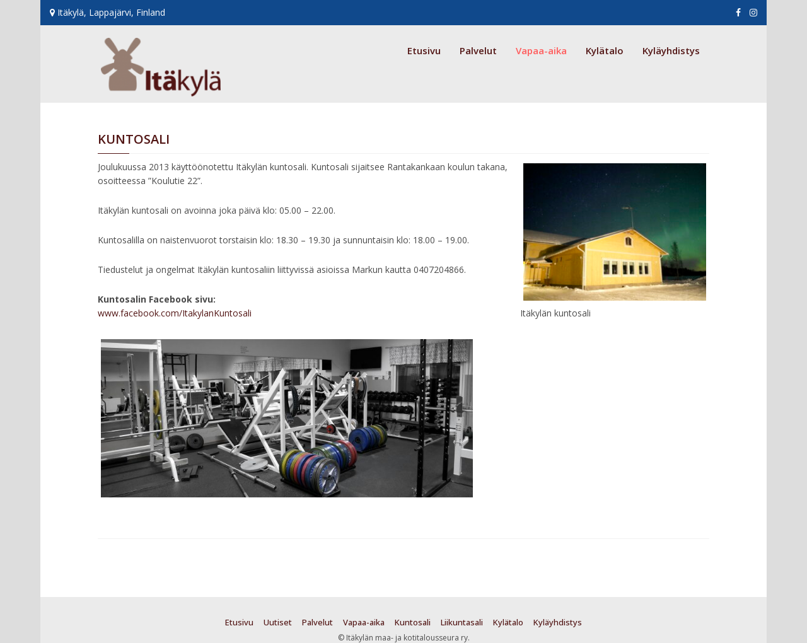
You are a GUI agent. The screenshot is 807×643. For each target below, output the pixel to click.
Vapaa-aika (541, 50)
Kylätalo (605, 50)
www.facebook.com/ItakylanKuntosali (175, 313)
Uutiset (278, 622)
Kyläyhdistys (671, 50)
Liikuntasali (462, 622)
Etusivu (424, 50)
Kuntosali (413, 622)
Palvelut (478, 50)
